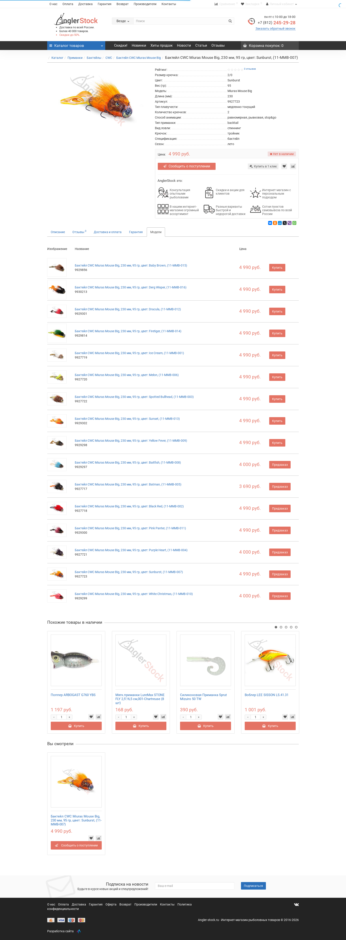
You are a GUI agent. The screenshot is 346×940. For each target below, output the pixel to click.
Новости (184, 45)
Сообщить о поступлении (188, 166)
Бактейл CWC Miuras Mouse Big (138, 57)
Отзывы (218, 45)
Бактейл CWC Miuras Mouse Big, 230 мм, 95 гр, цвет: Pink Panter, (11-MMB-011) (130, 528)
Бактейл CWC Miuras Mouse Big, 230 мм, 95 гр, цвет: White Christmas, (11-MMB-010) (134, 594)
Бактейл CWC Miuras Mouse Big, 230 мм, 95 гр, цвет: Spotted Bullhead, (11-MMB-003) (134, 397)
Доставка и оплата (108, 232)
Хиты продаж (161, 45)
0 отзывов (250, 68)
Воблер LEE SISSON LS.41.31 (266, 695)
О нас (53, 4)
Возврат (123, 4)
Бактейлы (94, 57)
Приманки (75, 57)
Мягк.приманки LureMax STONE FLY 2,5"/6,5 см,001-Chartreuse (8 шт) (140, 699)
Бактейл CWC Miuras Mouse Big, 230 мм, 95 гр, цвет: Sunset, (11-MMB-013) (127, 418)
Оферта (111, 904)
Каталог (57, 57)
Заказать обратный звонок (275, 28)
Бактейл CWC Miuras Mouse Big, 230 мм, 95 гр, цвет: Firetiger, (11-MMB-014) (128, 331)
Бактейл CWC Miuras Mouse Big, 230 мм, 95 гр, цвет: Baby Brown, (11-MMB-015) (131, 265)
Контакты (169, 4)
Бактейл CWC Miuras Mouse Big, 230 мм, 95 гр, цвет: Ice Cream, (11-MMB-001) (129, 353)
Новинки (139, 45)
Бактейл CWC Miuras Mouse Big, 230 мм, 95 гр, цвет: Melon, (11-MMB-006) (127, 375)
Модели (156, 232)
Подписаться (253, 886)
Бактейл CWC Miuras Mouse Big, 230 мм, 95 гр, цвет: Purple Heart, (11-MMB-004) (131, 550)
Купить (277, 267)
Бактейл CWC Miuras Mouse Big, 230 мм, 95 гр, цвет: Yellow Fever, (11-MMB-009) (131, 440)
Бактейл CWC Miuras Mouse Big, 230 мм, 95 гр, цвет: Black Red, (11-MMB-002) (129, 506)
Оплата (67, 4)
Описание (58, 232)
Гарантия (104, 4)
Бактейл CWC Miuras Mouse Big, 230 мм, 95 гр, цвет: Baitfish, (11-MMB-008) (128, 462)
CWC (108, 57)
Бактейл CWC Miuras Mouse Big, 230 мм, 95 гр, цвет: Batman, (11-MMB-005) (128, 484)
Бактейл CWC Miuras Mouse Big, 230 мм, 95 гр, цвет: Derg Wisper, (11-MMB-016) (130, 287)
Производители (145, 4)
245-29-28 (276, 22)
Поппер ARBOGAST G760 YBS (73, 695)
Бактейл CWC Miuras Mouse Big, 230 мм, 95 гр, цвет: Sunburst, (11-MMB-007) (129, 572)
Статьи (201, 45)
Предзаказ (280, 464)
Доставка (85, 4)
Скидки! (120, 45)
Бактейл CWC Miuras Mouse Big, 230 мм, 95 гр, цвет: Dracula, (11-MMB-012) (128, 309)
